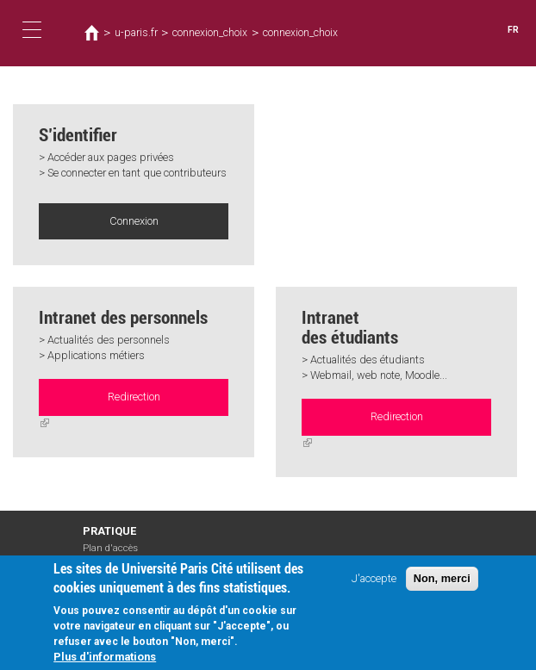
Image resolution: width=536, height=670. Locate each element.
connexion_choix (209, 33)
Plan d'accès (110, 547)
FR (513, 29)
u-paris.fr (135, 33)
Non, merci (442, 578)
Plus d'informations (104, 656)
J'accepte (374, 578)
